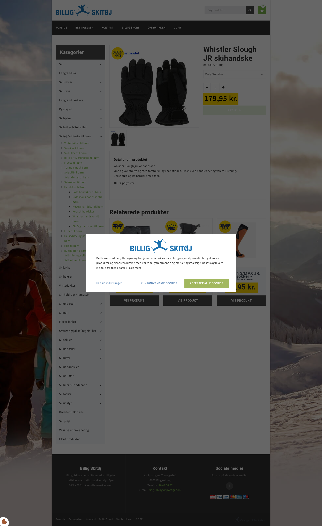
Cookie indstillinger (109, 283)
